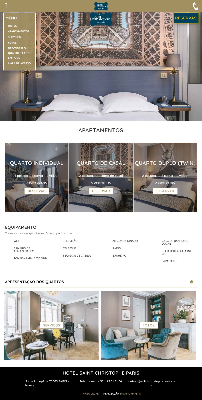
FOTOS (148, 325)
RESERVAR (37, 191)
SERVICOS (51, 325)
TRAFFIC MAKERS (130, 393)
